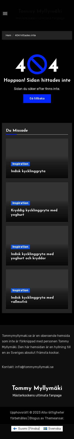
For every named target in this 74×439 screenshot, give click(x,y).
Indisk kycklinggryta (28, 171)
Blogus (34, 418)
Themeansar (54, 418)
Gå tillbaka (37, 98)
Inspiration (20, 164)
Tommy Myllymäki (40, 11)
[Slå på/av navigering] (5, 13)
